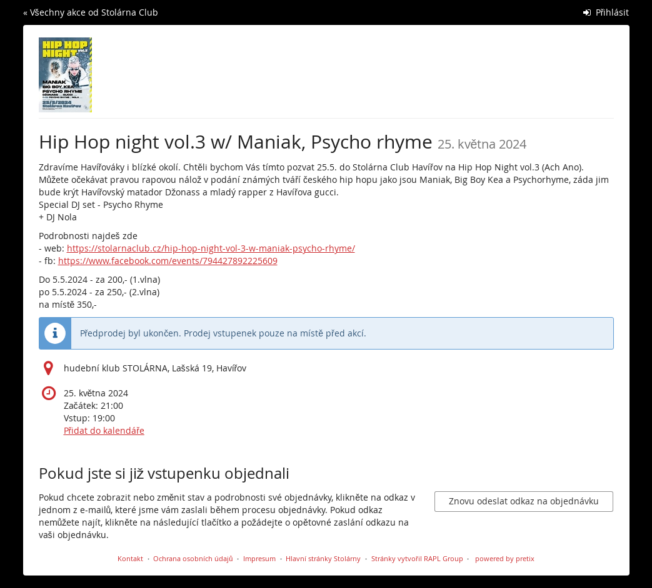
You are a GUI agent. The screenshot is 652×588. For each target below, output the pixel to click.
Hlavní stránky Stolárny (323, 558)
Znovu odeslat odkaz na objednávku (524, 501)
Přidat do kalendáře (104, 430)
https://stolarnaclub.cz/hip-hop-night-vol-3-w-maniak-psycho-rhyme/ (211, 248)
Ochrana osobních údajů (193, 558)
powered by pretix (504, 558)
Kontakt (130, 558)
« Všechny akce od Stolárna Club (90, 12)
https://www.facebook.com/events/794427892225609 (168, 261)
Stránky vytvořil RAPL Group (417, 558)
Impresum (259, 558)
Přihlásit (606, 12)
